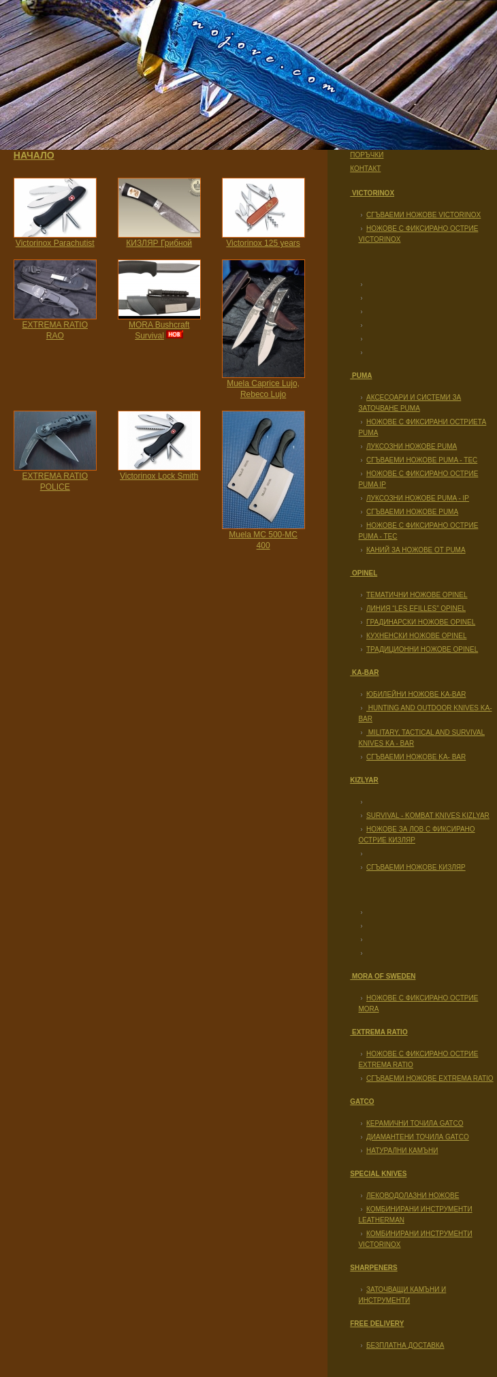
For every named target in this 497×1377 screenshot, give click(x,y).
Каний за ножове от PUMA (416, 550)
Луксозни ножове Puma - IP (417, 498)
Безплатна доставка (405, 1345)
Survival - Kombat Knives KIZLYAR (428, 815)
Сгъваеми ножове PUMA (412, 512)
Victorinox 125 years (263, 243)
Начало (34, 155)
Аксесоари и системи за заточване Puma (409, 403)
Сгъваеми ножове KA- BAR (416, 757)
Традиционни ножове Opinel (422, 649)
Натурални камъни (402, 1150)
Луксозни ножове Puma (411, 446)
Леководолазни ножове (412, 1195)
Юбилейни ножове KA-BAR (416, 694)
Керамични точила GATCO (414, 1123)
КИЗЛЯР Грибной (159, 243)
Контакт (365, 168)
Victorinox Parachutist (55, 243)
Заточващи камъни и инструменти (402, 1295)
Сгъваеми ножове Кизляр (416, 867)
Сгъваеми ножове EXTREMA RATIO (430, 1078)
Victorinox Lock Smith (159, 476)
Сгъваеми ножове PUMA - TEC (421, 460)
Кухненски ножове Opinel (416, 635)
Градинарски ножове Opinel (420, 622)
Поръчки (366, 155)
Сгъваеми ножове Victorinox (423, 215)
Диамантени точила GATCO (417, 1137)
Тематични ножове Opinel (417, 595)
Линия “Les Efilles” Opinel (416, 608)
